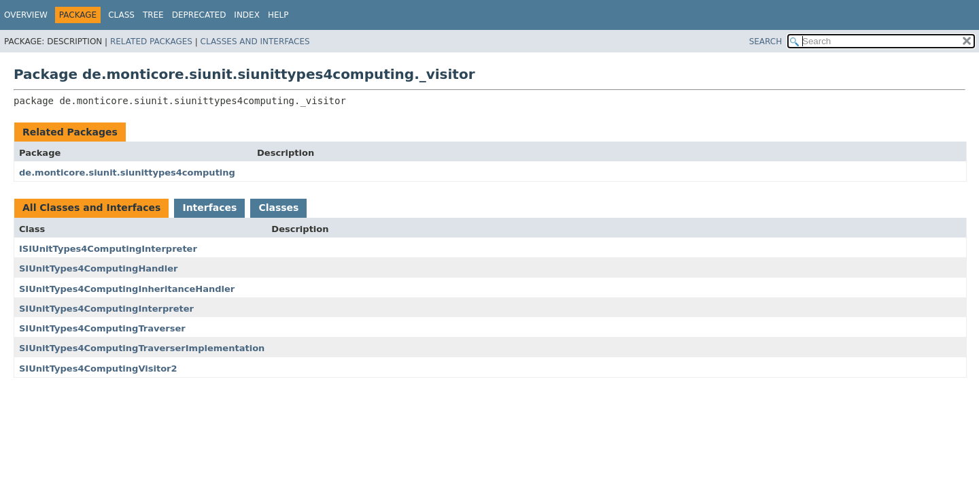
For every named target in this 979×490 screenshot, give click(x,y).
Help (278, 15)
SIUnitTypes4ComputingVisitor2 (98, 368)
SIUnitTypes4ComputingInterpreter (106, 309)
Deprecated (199, 15)
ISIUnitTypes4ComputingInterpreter (108, 249)
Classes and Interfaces (255, 41)
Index (247, 15)
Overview (26, 15)
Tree (153, 15)
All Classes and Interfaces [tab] (91, 207)
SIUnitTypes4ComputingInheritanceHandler (127, 289)
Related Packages (151, 41)
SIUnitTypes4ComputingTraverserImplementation (141, 348)
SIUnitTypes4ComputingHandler (98, 268)
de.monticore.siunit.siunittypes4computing (127, 172)
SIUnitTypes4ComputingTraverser (102, 328)
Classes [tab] (278, 207)
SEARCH (766, 41)
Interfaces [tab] (209, 207)
